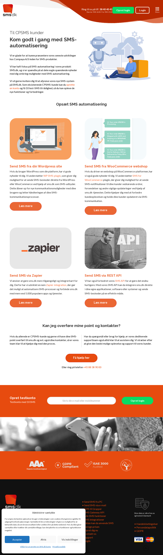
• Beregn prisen (90, 526)
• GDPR (138, 530)
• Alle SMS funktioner (94, 515)
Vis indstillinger (70, 539)
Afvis (43, 539)
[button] (157, 10)
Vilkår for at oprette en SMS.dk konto (35, 546)
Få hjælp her (81, 357)
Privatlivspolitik (58, 546)
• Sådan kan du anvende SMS (98, 523)
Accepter (17, 539)
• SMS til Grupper (92, 508)
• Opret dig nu (90, 530)
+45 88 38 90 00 (92, 367)
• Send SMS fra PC (92, 501)
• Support (87, 537)
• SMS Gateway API (93, 512)
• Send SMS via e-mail (94, 505)
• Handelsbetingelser (146, 523)
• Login (86, 540)
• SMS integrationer (93, 519)
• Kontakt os (89, 533)
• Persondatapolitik (145, 527)
